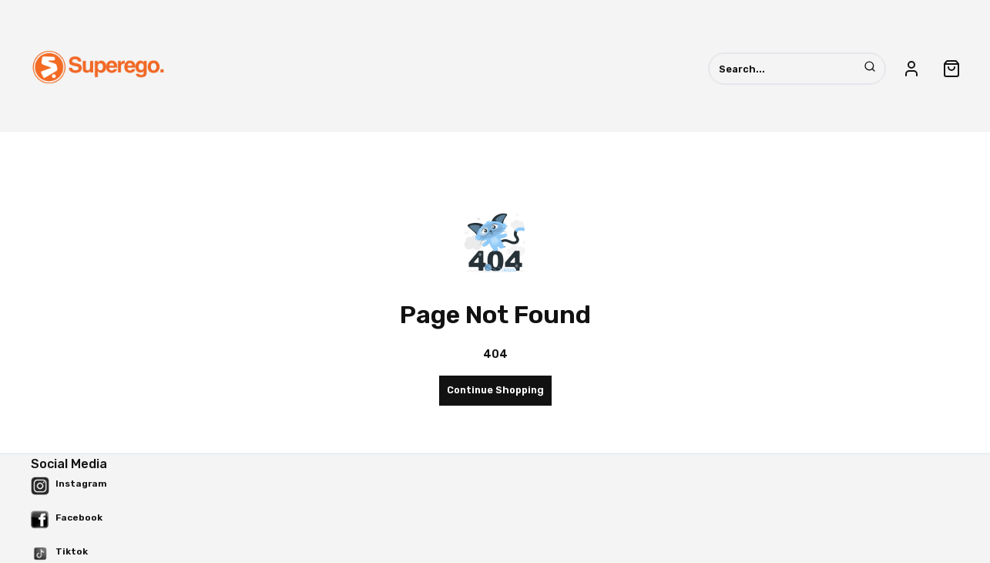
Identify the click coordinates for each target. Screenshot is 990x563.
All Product (304, 136)
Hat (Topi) (482, 136)
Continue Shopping (495, 390)
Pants (557, 136)
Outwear (685, 136)
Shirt (617, 136)
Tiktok (71, 551)
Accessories (391, 136)
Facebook (78, 517)
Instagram (81, 483)
